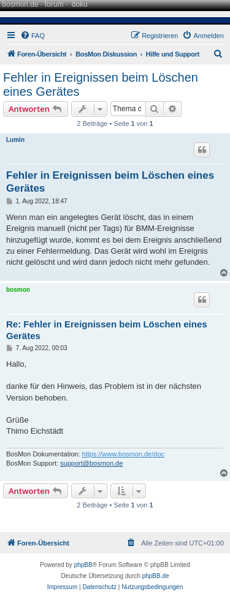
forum (54, 4)
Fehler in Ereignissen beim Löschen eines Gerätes (100, 84)
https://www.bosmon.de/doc (123, 454)
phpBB (83, 564)
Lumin (15, 139)
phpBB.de (155, 576)
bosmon (18, 289)
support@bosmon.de (91, 463)
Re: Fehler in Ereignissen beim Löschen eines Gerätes (106, 330)
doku (80, 4)
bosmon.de (20, 4)
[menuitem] (32, 35)
